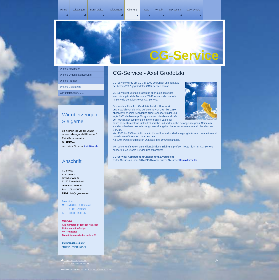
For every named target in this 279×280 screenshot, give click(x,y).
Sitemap (83, 260)
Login (215, 260)
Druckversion (69, 260)
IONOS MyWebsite (97, 269)
